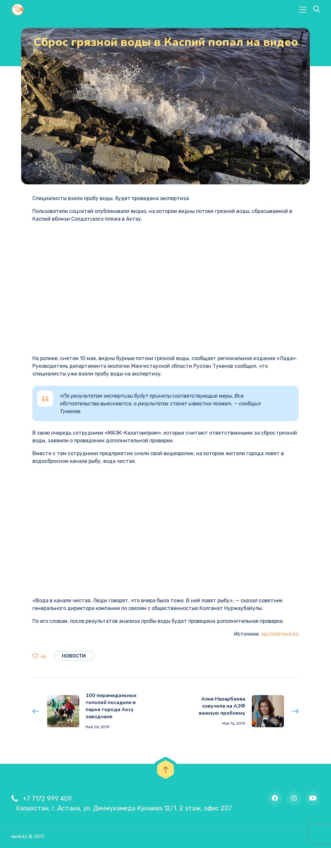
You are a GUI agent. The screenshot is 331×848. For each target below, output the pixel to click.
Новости (74, 656)
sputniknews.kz (280, 634)
